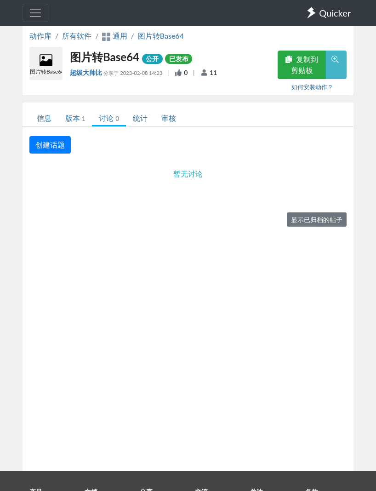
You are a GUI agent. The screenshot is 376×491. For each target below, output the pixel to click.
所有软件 (76, 35)
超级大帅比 (86, 72)
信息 (44, 118)
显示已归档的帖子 (316, 219)
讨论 (109, 118)
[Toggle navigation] (35, 13)
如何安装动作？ (312, 87)
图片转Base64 (161, 35)
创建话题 (50, 144)
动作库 (40, 35)
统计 (140, 118)
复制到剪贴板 (301, 64)
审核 (168, 118)
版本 (75, 118)
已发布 (178, 59)
